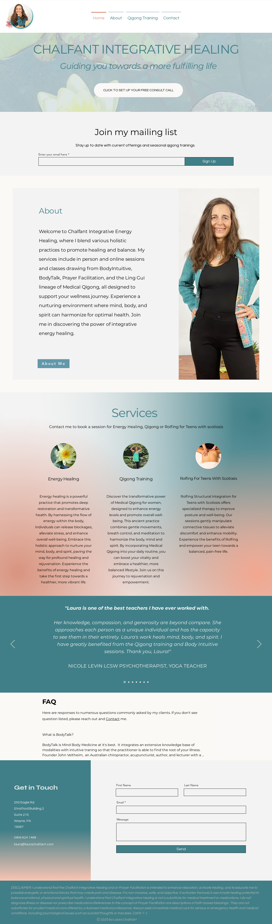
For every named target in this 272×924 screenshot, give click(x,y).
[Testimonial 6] (132, 682)
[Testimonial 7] (148, 682)
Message (123, 819)
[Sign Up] (209, 161)
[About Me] (53, 363)
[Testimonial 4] (125, 682)
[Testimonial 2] (140, 682)
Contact (113, 719)
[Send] (181, 849)
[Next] (259, 644)
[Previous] (13, 644)
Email (120, 802)
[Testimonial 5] (128, 682)
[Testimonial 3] (144, 682)
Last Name (191, 785)
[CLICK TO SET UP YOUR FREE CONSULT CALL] (138, 90)
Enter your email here (52, 154)
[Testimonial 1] (136, 682)
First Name (123, 785)
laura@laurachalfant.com (34, 844)
